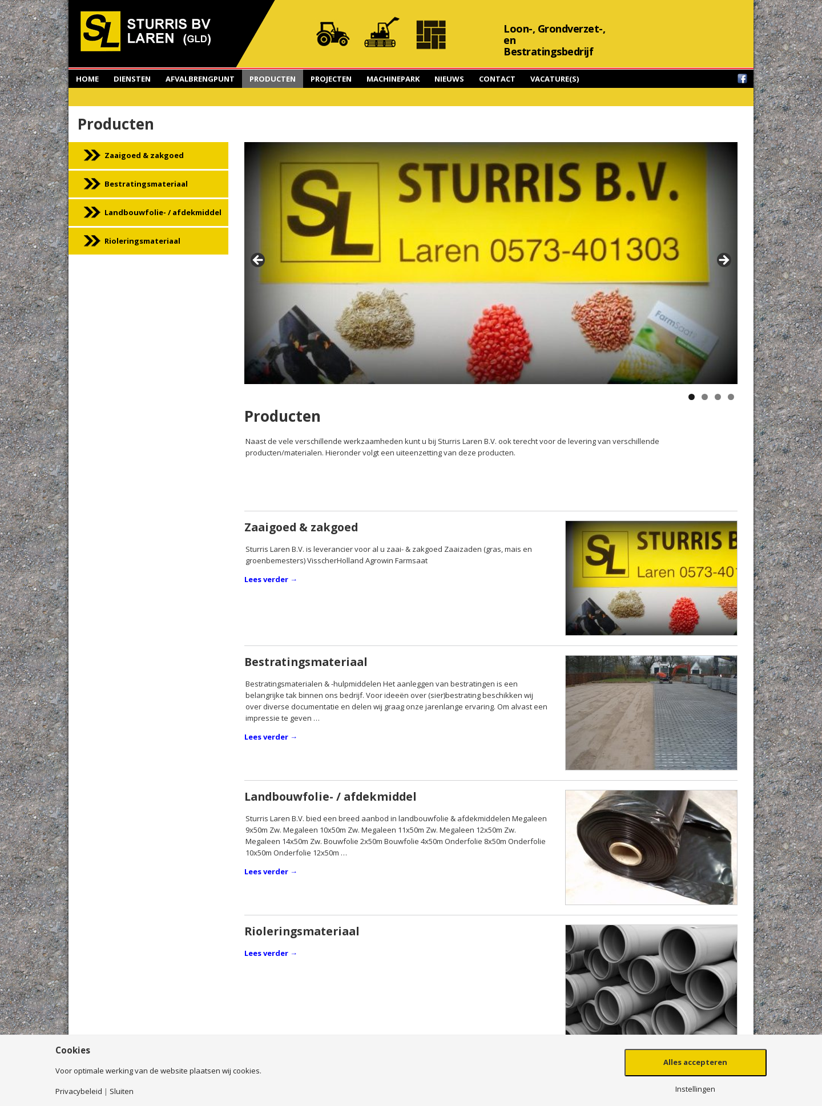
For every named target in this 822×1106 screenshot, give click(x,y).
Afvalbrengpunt (200, 79)
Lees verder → (270, 579)
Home (87, 79)
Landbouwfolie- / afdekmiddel (162, 212)
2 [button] (705, 397)
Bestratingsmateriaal (146, 184)
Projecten (331, 79)
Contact (497, 79)
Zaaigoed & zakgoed (144, 155)
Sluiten (122, 1091)
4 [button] (731, 397)
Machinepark (393, 79)
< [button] (258, 260)
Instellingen (695, 1089)
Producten (272, 79)
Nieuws (449, 79)
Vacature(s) (554, 79)
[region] (491, 263)
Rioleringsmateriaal (142, 241)
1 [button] (691, 397)
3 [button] (718, 397)
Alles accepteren (695, 1062)
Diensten (132, 79)
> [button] (723, 260)
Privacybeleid (78, 1091)
